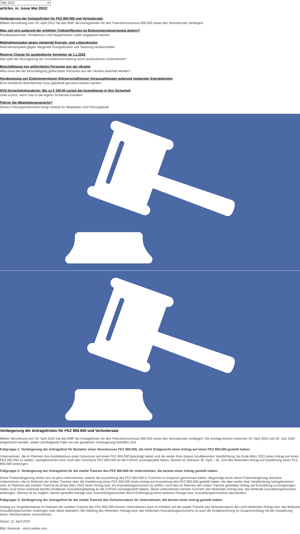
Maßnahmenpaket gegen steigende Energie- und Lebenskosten (49, 42)
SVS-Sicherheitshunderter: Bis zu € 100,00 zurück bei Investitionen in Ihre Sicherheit (65, 90)
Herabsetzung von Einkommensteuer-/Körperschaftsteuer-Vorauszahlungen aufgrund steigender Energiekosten (86, 78)
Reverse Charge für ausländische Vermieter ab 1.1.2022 (43, 54)
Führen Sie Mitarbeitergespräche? (26, 102)
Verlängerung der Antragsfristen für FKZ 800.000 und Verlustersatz (51, 18)
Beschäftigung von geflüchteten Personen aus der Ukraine (45, 66)
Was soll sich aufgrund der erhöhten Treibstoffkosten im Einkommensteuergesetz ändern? (70, 30)
